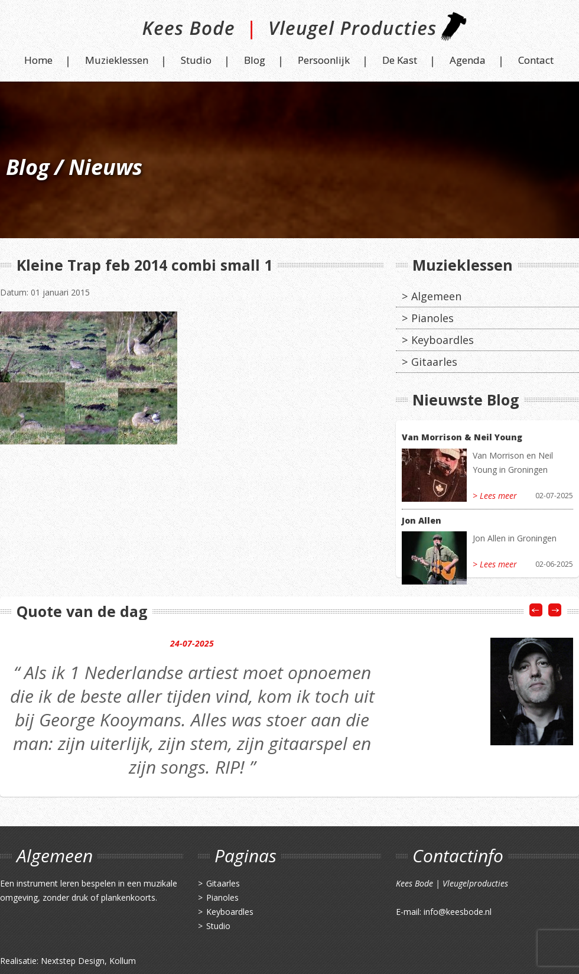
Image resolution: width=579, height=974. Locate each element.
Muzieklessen (116, 60)
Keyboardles (442, 340)
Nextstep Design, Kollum (88, 960)
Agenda (468, 60)
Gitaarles (434, 362)
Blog (254, 60)
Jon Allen (421, 520)
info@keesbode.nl (458, 911)
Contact (536, 60)
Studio (196, 60)
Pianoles (432, 318)
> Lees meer (495, 495)
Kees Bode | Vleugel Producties (289, 31)
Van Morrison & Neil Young (462, 437)
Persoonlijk (324, 60)
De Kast (399, 60)
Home (38, 60)
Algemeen (436, 296)
